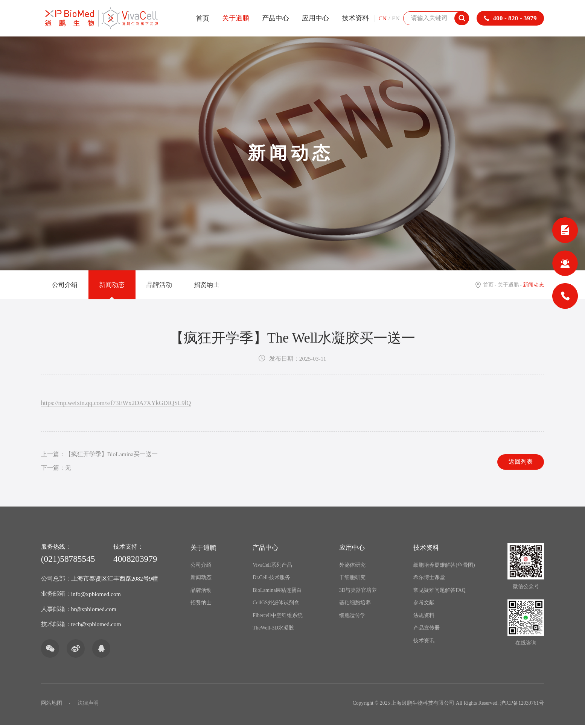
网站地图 (51, 703)
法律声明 (88, 703)
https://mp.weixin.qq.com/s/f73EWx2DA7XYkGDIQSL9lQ (116, 402)
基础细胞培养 (355, 602)
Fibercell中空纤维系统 (277, 615)
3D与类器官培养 (358, 590)
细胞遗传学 (352, 615)
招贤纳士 (206, 284)
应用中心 (315, 18)
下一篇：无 (56, 467)
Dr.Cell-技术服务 (271, 577)
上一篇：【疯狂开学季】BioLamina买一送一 (99, 454)
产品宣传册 (426, 628)
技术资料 (355, 18)
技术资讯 (423, 640)
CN (382, 18)
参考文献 (423, 602)
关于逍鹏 (235, 18)
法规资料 (423, 615)
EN (396, 18)
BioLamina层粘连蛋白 (277, 590)
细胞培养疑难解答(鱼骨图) (444, 565)
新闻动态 (112, 284)
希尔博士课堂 (429, 577)
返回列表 (521, 461)
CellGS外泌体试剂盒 (276, 602)
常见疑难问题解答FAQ (439, 590)
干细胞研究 (352, 577)
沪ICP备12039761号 (522, 703)
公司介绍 (65, 284)
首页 (202, 18)
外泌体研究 (352, 565)
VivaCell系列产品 (272, 565)
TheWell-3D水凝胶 (273, 628)
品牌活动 (159, 284)
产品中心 (275, 18)
